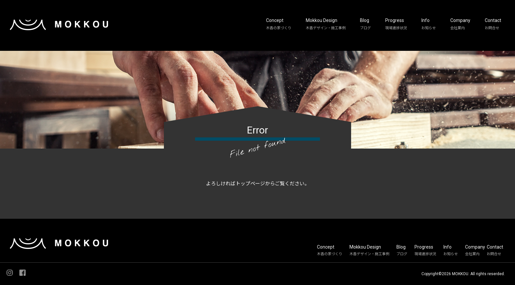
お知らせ (428, 28)
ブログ (365, 28)
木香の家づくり (278, 28)
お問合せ (492, 28)
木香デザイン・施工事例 (326, 28)
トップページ (250, 184)
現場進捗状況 (396, 28)
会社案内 (457, 28)
